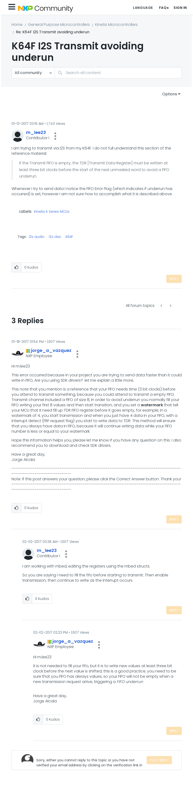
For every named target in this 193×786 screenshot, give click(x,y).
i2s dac (55, 236)
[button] (55, 136)
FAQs (164, 7)
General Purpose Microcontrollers (59, 24)
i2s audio (36, 236)
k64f (69, 236)
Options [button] (169, 94)
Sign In (180, 7)
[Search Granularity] (33, 72)
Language (143, 7)
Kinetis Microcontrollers (116, 24)
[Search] (118, 72)
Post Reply (159, 760)
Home (17, 24)
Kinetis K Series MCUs (51, 212)
